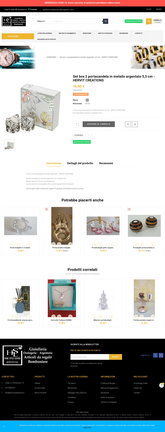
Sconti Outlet (40, 388)
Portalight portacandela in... (144, 248)
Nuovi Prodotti (40, 393)
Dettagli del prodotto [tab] (80, 163)
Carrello (137, 393)
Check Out (138, 388)
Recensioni (106, 163)
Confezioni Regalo (108, 383)
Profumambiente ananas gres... (21, 320)
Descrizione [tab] (53, 163)
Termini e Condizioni (109, 402)
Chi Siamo (72, 383)
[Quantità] (77, 124)
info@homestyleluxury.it (14, 393)
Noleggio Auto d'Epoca (77, 393)
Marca (75, 100)
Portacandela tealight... (62, 248)
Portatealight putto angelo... (103, 248)
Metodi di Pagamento (109, 388)
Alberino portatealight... (103, 320)
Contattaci (72, 397)
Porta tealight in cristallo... (20, 248)
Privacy (71, 402)
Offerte (37, 383)
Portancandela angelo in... (144, 320)
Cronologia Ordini (140, 383)
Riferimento (77, 104)
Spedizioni (105, 393)
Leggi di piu (87, 427)
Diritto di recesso (107, 397)
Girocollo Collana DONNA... (62, 320)
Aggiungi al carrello (98, 124)
